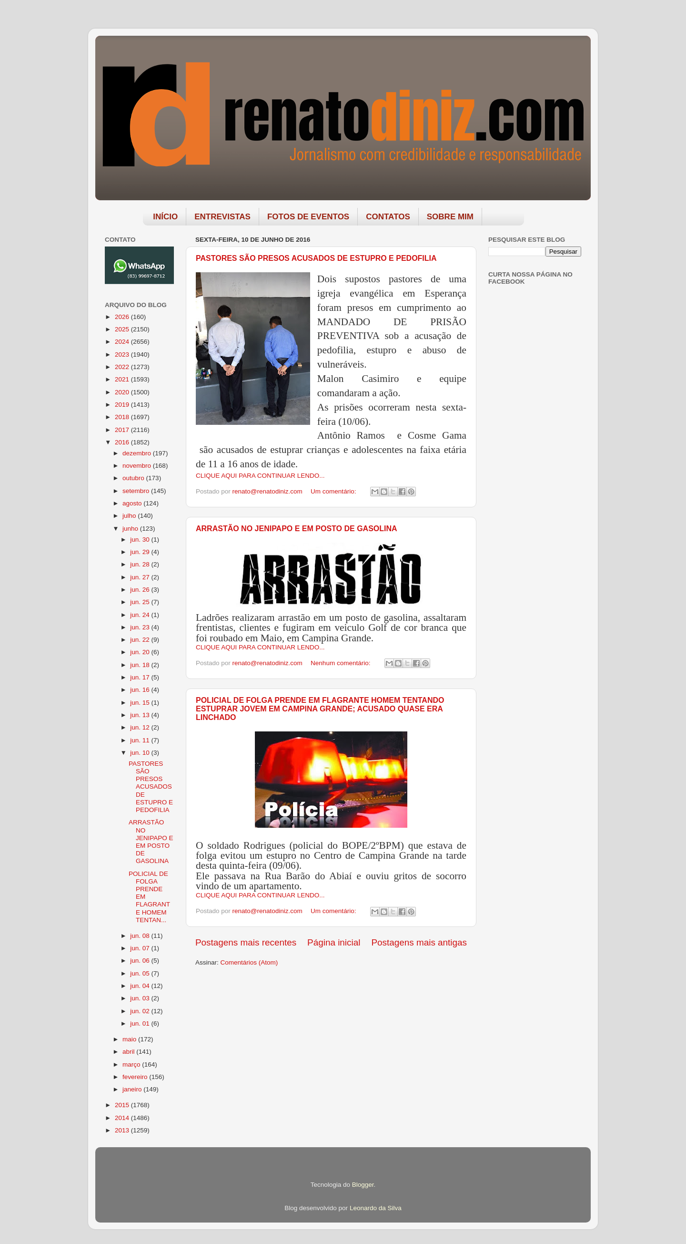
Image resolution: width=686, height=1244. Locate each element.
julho (130, 515)
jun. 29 (140, 551)
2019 (123, 404)
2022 (123, 366)
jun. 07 (140, 948)
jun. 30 (140, 539)
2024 (123, 341)
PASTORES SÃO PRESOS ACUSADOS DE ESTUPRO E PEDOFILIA (316, 258)
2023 (123, 354)
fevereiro (135, 1076)
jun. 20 (140, 652)
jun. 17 (140, 677)
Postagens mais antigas (419, 942)
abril (129, 1051)
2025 (123, 329)
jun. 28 (140, 564)
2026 (123, 316)
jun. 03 (140, 998)
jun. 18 (140, 664)
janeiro (132, 1089)
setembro (136, 490)
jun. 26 (140, 589)
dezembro (137, 453)
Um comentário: (334, 491)
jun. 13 (140, 715)
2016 (123, 442)
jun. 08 (140, 935)
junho (131, 528)
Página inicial (333, 942)
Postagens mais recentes (245, 942)
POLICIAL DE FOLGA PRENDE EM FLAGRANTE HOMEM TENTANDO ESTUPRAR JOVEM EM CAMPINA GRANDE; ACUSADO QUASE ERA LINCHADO (320, 708)
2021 (123, 379)
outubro (134, 478)
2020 (123, 392)
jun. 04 (140, 985)
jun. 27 (140, 577)
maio (130, 1039)
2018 (123, 417)
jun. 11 (140, 740)
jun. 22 (140, 639)
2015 (123, 1105)
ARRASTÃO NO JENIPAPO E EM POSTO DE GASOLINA (296, 528)
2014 (123, 1117)
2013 (123, 1130)
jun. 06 (140, 960)
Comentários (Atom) (249, 962)
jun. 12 (140, 727)
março (132, 1064)
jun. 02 (140, 1011)
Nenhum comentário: (341, 663)
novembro (137, 465)
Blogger (363, 1184)
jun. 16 (140, 689)
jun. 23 (140, 627)
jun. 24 (140, 614)
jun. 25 (140, 602)
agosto (132, 503)
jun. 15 (140, 702)
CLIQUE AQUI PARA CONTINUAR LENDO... (260, 475)
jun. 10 (140, 752)
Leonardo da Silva (376, 1208)
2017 (123, 429)
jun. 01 (140, 1023)
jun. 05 (140, 973)
